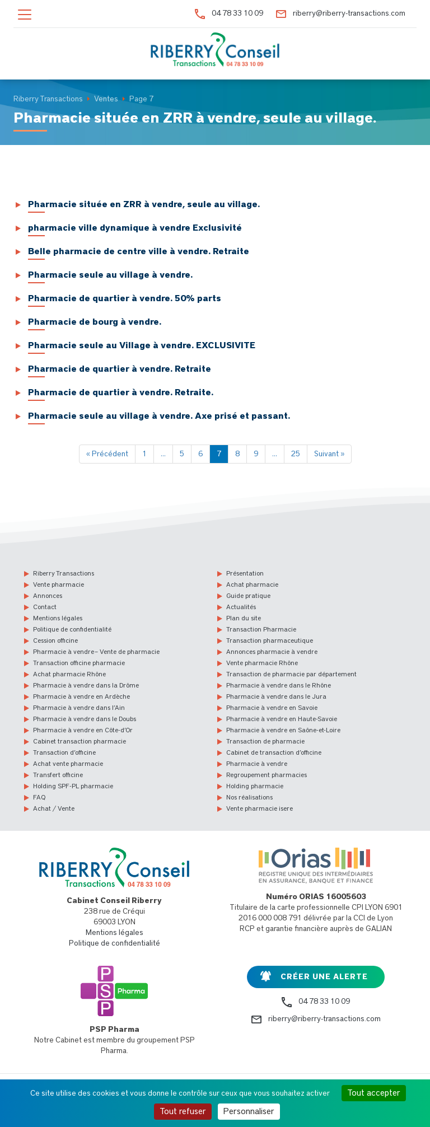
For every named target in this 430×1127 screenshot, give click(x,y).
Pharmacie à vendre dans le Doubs (84, 719)
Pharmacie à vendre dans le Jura (276, 696)
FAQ (39, 797)
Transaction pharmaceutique (269, 640)
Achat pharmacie (252, 584)
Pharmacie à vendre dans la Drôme (86, 685)
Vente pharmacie (58, 584)
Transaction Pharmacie (261, 629)
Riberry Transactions (63, 573)
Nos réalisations (249, 797)
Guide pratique (248, 595)
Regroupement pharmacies (266, 774)
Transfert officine (58, 774)
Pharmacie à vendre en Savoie (271, 707)
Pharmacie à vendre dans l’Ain (79, 707)
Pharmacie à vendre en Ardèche (81, 696)
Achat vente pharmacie (68, 763)
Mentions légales (57, 618)
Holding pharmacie (254, 786)
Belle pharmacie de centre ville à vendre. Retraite (138, 251)
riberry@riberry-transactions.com (349, 13)
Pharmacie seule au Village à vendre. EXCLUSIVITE (141, 345)
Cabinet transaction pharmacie (79, 741)
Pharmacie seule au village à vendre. (110, 274)
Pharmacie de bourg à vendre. (94, 321)
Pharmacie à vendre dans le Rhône (278, 685)
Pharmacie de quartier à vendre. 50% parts (124, 298)
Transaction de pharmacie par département (291, 674)
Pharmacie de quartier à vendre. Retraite (119, 368)
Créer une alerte (324, 977)
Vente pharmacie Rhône (262, 663)
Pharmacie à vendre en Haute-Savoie (281, 719)
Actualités (241, 607)
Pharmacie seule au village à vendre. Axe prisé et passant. (159, 415)
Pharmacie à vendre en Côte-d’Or (83, 730)
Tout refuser (183, 1111)
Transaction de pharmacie (265, 741)
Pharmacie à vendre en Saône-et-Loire (283, 730)
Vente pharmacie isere (259, 808)
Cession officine (55, 640)
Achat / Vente (53, 808)
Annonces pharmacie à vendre (271, 651)
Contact (45, 607)
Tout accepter (373, 1092)
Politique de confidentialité (72, 629)
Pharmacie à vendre (256, 763)
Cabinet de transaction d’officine (273, 752)
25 (295, 454)
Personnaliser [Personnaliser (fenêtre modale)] (248, 1111)
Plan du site (243, 618)
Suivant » (329, 454)
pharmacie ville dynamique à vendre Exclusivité (135, 227)
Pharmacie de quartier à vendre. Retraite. (120, 392)
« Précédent (107, 454)
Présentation (245, 573)
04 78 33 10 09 (237, 13)
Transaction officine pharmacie (79, 663)
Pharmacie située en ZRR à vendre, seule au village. (144, 204)
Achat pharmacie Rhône (69, 674)
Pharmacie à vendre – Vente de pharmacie (96, 651)
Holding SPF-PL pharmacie (73, 786)
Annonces (47, 595)
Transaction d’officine (64, 752)
